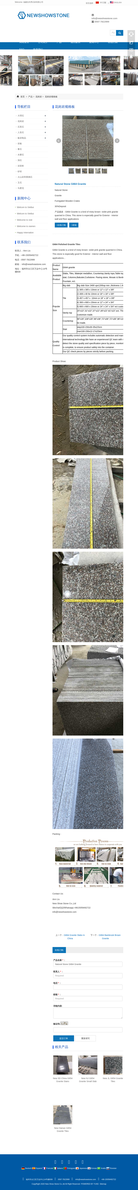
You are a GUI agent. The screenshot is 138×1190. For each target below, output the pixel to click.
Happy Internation (25, 232)
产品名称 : (59, 960)
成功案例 (75, 42)
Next (117, 140)
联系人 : (58, 971)
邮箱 (74, 225)
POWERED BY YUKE (90, 1184)
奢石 (20, 149)
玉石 (20, 182)
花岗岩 (38, 96)
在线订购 (113, 42)
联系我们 (38, 49)
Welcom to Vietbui (25, 207)
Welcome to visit (24, 220)
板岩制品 (22, 138)
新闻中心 (94, 42)
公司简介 (43, 42)
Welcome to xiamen (26, 226)
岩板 (20, 143)
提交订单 (63, 1038)
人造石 (21, 132)
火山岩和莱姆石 (25, 177)
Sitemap (103, 1184)
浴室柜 (21, 166)
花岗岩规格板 (50, 96)
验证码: (56, 1024)
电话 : (57, 983)
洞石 (20, 160)
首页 (22, 96)
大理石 (21, 115)
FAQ (21, 49)
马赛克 (21, 188)
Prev (58, 140)
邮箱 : (57, 994)
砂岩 (20, 171)
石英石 (21, 127)
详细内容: (57, 1006)
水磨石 (21, 154)
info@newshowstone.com (104, 18)
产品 (59, 42)
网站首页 (24, 42)
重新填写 (85, 1038)
